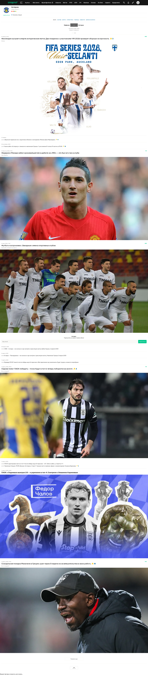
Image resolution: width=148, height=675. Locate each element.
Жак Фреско (4, 155)
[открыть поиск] (124, 2)
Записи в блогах (90, 19)
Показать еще (74, 659)
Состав (59, 19)
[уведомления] (128, 2)
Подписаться (6, 15)
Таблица (76, 19)
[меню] (21, 2)
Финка (3, 41)
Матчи (64, 19)
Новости (82, 19)
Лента (54, 19)
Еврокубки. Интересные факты (9, 248)
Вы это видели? (5, 371)
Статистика (70, 19)
